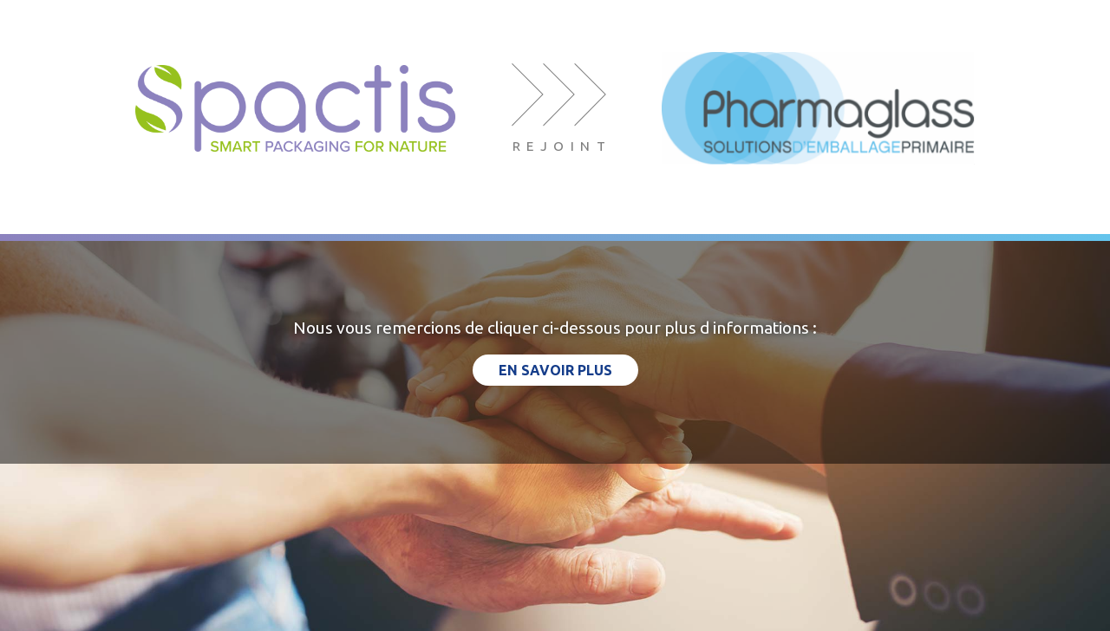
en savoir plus (555, 370)
